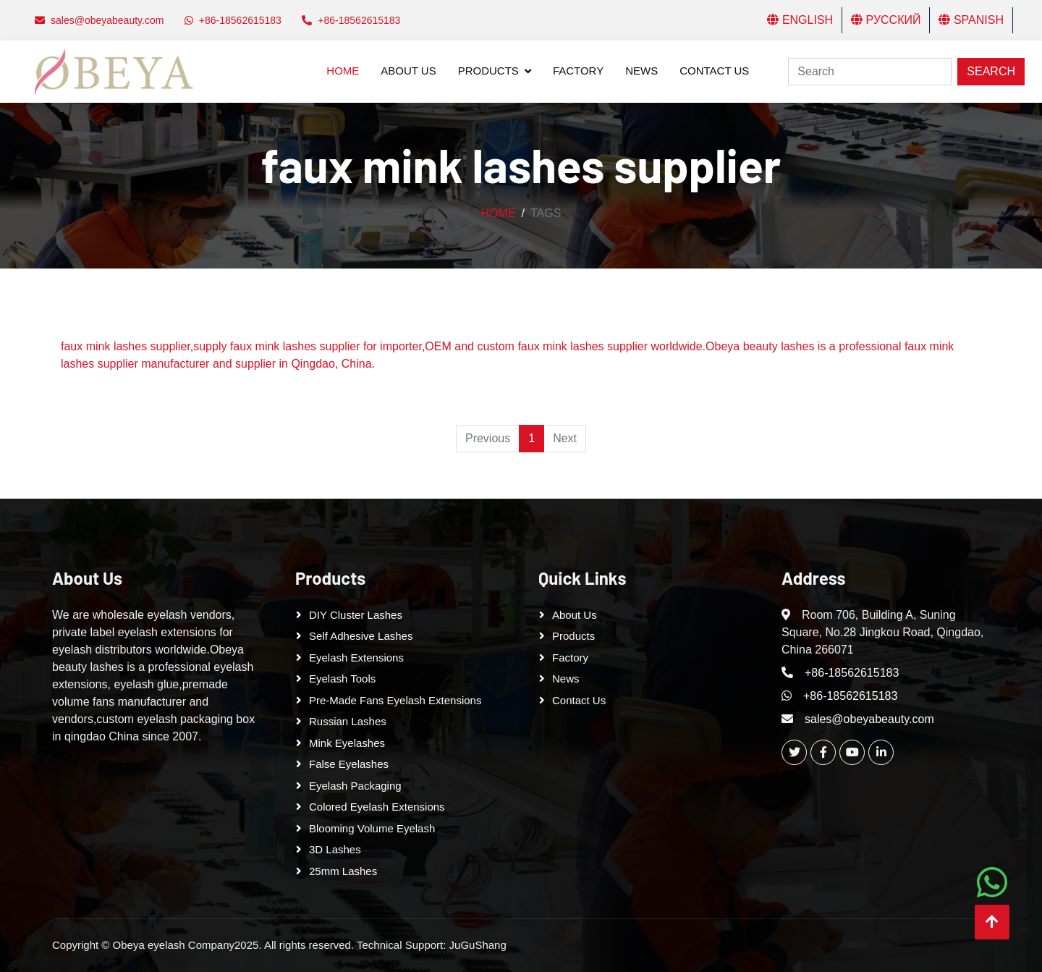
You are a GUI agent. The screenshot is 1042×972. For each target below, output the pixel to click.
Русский (885, 20)
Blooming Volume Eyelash (372, 828)
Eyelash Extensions (356, 657)
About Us (408, 70)
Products (488, 70)
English (800, 20)
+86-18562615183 (852, 673)
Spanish (971, 20)
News (641, 70)
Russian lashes (347, 721)
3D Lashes (335, 849)
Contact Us (714, 70)
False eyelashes (349, 764)
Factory (578, 70)
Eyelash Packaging (355, 785)
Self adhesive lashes (360, 636)
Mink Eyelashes (347, 743)
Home (342, 70)
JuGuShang (478, 945)
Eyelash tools (342, 678)
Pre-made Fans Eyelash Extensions (395, 700)
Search (991, 71)
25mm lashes (343, 871)
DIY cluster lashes (355, 615)
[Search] (870, 71)
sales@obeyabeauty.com (869, 719)
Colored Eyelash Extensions (377, 806)
